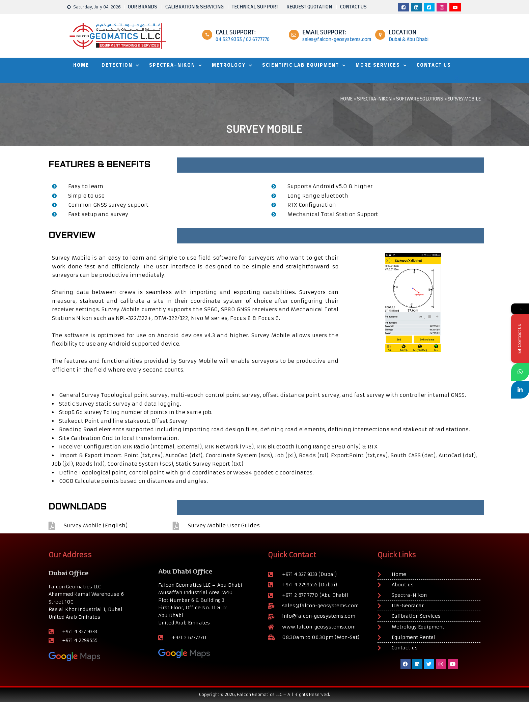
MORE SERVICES (378, 65)
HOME (81, 65)
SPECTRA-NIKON (172, 65)
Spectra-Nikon (374, 99)
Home (346, 99)
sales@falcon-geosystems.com (336, 39)
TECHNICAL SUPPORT (255, 7)
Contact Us (434, 65)
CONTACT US (353, 7)
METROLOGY (229, 65)
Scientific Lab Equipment (300, 65)
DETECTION (117, 65)
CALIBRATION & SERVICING (194, 7)
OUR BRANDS (142, 7)
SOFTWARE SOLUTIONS (419, 99)
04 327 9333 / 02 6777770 (243, 39)
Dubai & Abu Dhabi (408, 39)
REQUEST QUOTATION (309, 7)
